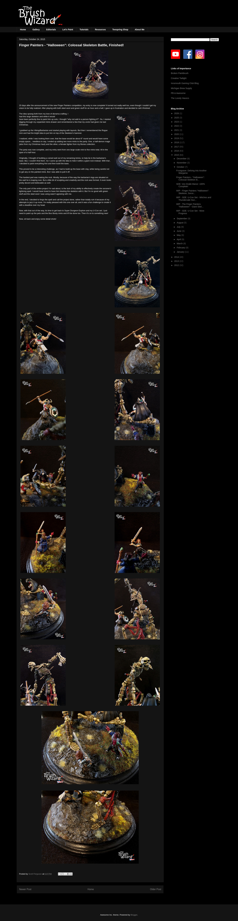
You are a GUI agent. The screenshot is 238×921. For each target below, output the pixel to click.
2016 (177, 151)
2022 (177, 126)
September (182, 218)
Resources (100, 29)
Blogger (134, 915)
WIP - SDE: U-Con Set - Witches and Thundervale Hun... (193, 198)
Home (23, 29)
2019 (177, 138)
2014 (177, 257)
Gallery (36, 29)
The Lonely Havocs (180, 98)
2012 (177, 265)
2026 (177, 113)
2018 (177, 142)
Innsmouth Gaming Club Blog (185, 83)
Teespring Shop (120, 29)
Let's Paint (67, 29)
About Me (139, 29)
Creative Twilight (178, 78)
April (179, 239)
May (179, 235)
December (182, 158)
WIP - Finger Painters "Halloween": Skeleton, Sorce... (192, 191)
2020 (177, 134)
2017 (177, 146)
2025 (177, 117)
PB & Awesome (178, 93)
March (180, 243)
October (181, 167)
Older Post (155, 889)
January (181, 252)
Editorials (51, 29)
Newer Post (25, 889)
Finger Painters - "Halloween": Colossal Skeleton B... (190, 178)
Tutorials (84, 29)
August (180, 222)
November (182, 162)
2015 (177, 155)
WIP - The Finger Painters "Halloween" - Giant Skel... (189, 205)
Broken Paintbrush (179, 73)
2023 (177, 122)
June (179, 231)
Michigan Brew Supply (181, 88)
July (179, 227)
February (181, 247)
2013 (177, 261)
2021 (177, 130)
